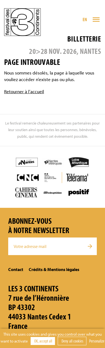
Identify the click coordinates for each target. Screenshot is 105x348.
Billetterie (84, 38)
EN (85, 19)
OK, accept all (42, 341)
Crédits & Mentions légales (54, 269)
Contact (15, 269)
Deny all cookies (72, 341)
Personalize (96, 341)
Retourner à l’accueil (24, 91)
